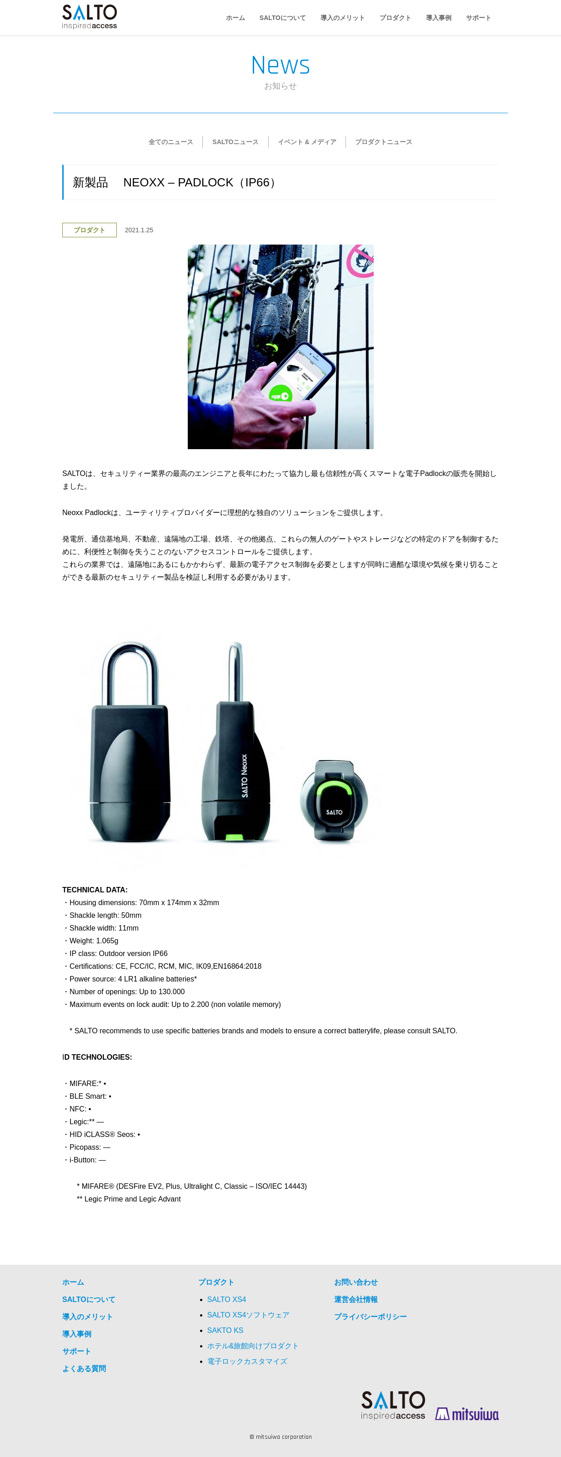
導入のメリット (343, 17)
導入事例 (438, 17)
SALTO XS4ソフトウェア (248, 1315)
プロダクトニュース (383, 141)
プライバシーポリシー (370, 1317)
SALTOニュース (235, 141)
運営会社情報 (356, 1299)
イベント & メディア (307, 141)
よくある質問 (84, 1368)
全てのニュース (171, 141)
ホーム (235, 17)
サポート (478, 17)
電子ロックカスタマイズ (247, 1361)
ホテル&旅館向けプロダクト (253, 1346)
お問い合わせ (356, 1282)
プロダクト (395, 17)
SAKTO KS (225, 1330)
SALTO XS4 (226, 1299)
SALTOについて (283, 17)
